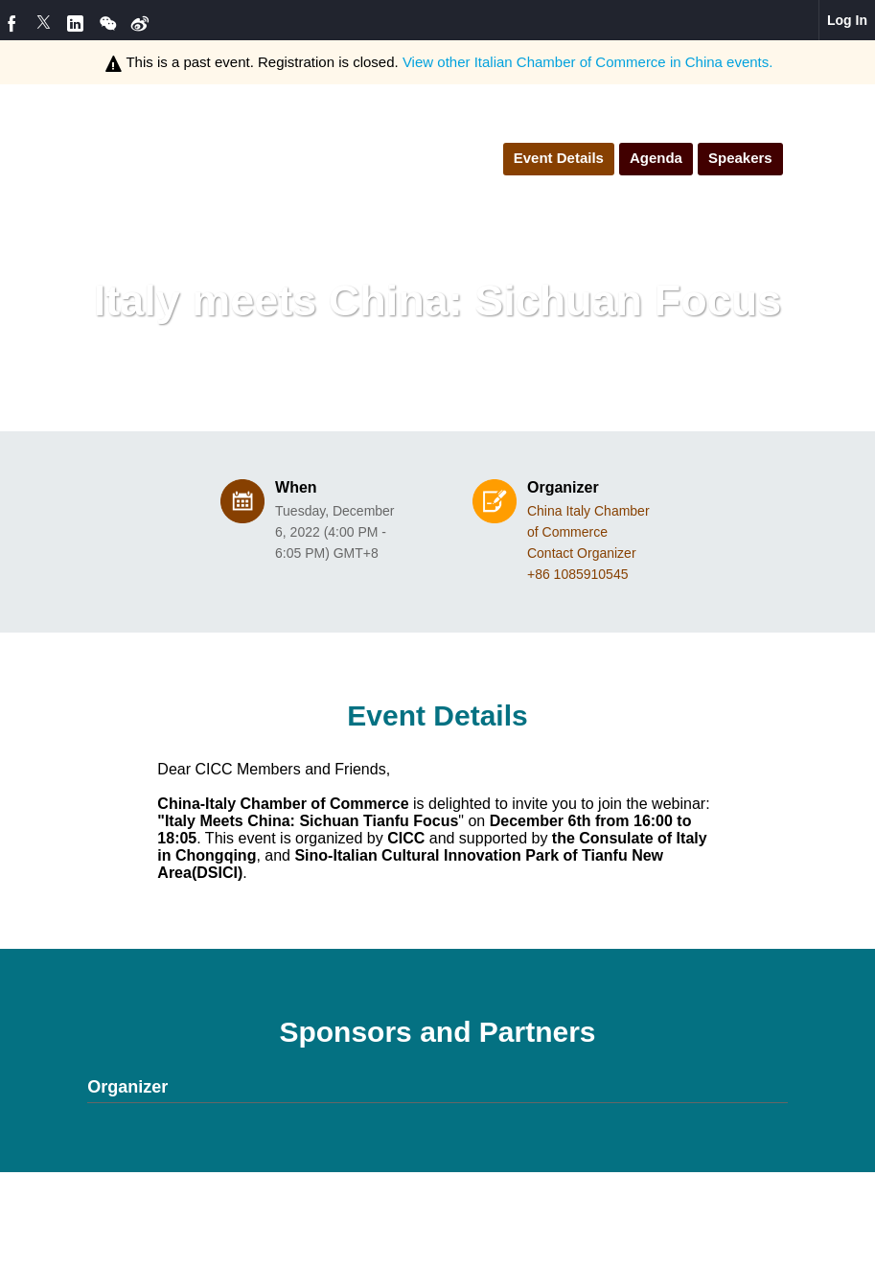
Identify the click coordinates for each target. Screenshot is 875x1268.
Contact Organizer (581, 553)
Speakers (740, 158)
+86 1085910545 (578, 574)
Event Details (559, 158)
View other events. (588, 62)
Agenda (656, 158)
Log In (847, 20)
